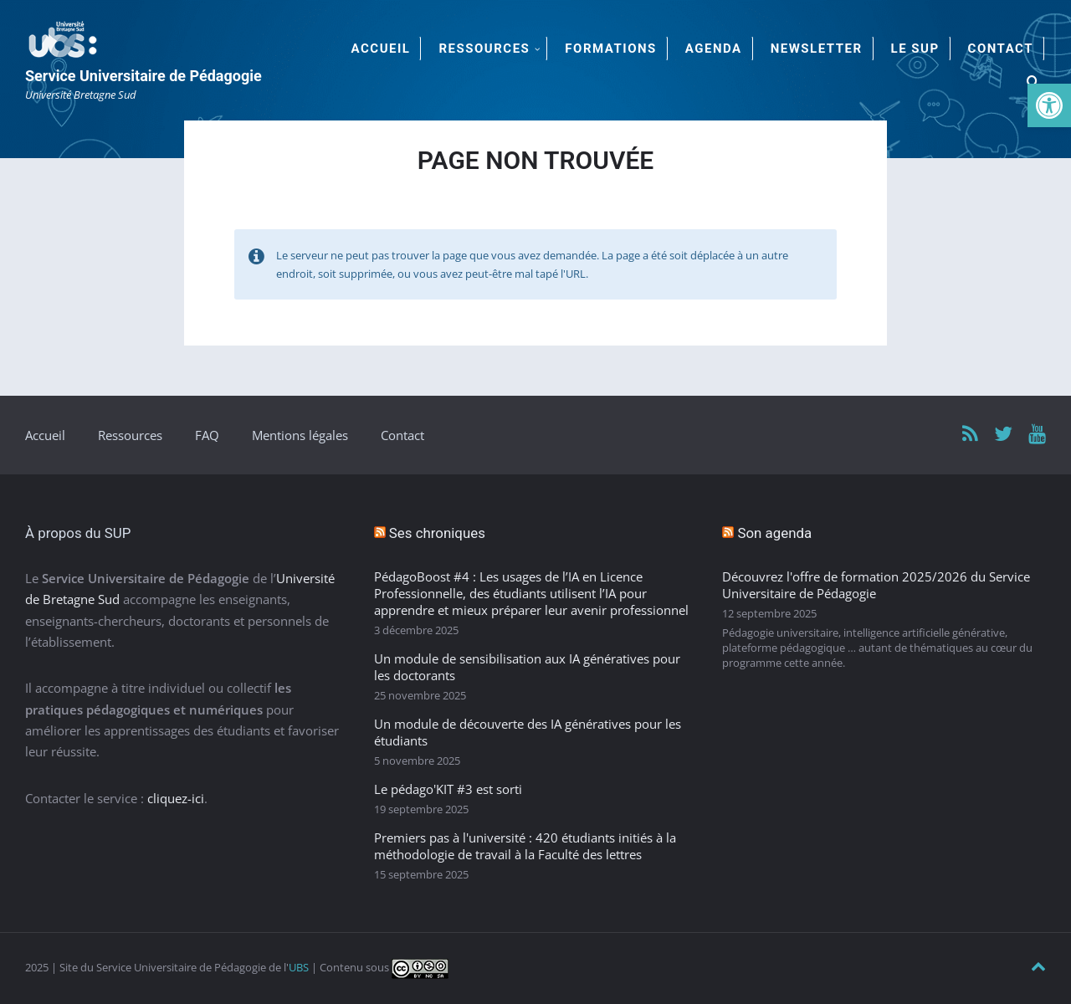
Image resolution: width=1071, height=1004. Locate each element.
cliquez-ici (175, 798)
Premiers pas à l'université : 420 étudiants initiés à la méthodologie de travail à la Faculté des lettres (525, 846)
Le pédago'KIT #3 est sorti (448, 789)
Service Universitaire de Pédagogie (143, 76)
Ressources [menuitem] (484, 48)
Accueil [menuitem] (381, 48)
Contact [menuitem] (1000, 48)
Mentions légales (300, 435)
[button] (1049, 105)
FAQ (207, 435)
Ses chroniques (437, 533)
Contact (402, 435)
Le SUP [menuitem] (915, 48)
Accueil (45, 435)
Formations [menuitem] (610, 48)
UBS (299, 967)
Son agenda (774, 533)
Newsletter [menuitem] (817, 48)
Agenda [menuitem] (713, 48)
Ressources (130, 435)
